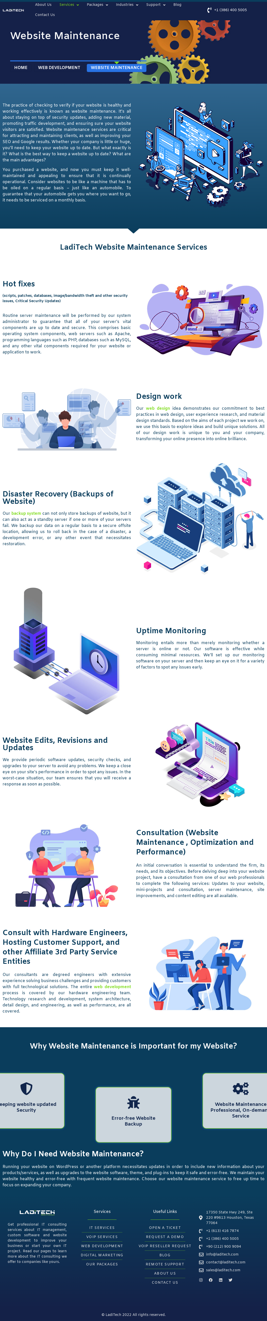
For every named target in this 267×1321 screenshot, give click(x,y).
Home (20, 68)
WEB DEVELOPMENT (59, 68)
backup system (26, 513)
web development (112, 987)
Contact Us (45, 15)
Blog (177, 5)
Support (155, 5)
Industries (127, 5)
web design (158, 408)
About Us (43, 5)
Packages (97, 5)
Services (69, 5)
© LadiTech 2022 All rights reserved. (134, 1315)
